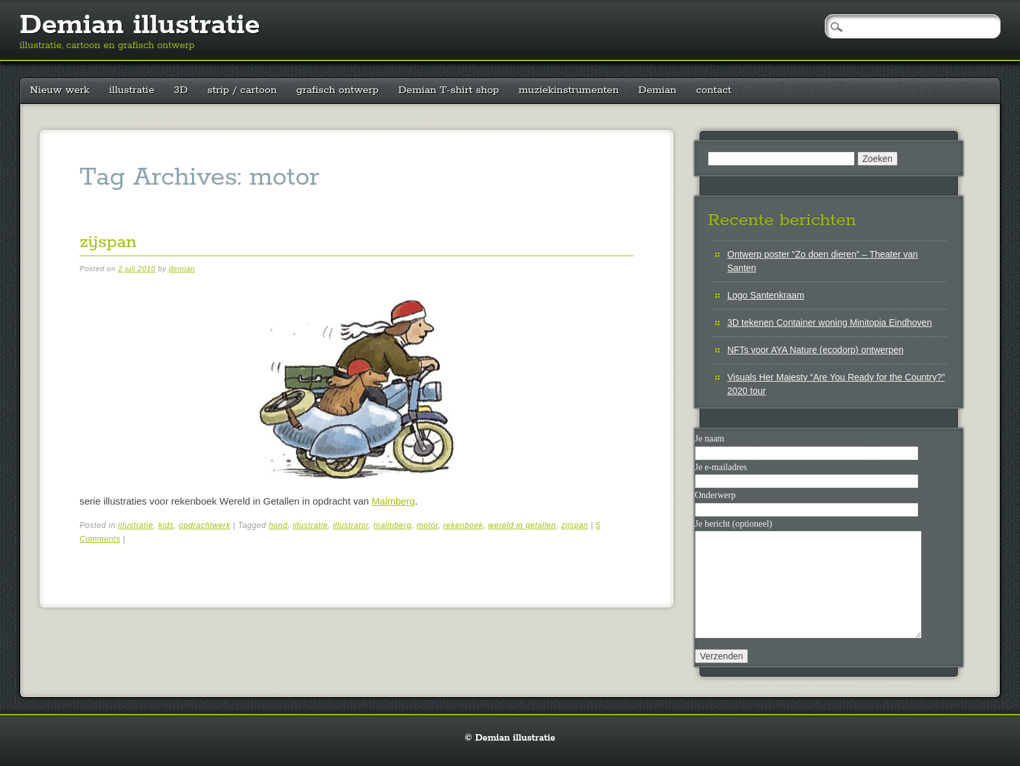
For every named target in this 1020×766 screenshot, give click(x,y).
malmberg (392, 525)
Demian (657, 90)
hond (278, 525)
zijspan (108, 242)
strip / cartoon (242, 90)
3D (180, 90)
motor (427, 525)
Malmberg (393, 501)
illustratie (132, 90)
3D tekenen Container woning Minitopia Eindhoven (829, 322)
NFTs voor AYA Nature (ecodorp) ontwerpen (815, 350)
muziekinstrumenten (568, 90)
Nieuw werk (60, 90)
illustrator (351, 525)
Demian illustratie (140, 25)
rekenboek (463, 525)
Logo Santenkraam (765, 295)
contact (714, 90)
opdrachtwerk (204, 525)
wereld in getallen (522, 525)
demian (182, 268)
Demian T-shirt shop (448, 90)
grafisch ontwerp (338, 90)
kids (166, 525)
